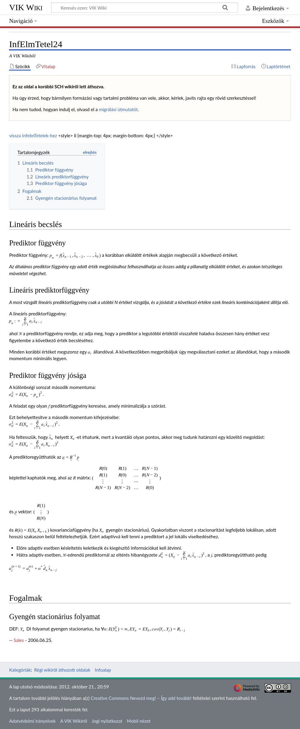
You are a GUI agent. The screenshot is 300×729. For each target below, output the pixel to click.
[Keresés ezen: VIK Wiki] (144, 7)
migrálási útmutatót (118, 109)
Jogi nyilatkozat (107, 721)
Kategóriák (20, 670)
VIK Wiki (25, 7)
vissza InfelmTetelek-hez (33, 135)
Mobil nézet (139, 721)
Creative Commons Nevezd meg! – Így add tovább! (141, 698)
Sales (19, 640)
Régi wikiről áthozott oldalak (62, 670)
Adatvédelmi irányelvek (32, 721)
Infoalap (103, 670)
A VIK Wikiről (73, 721)
